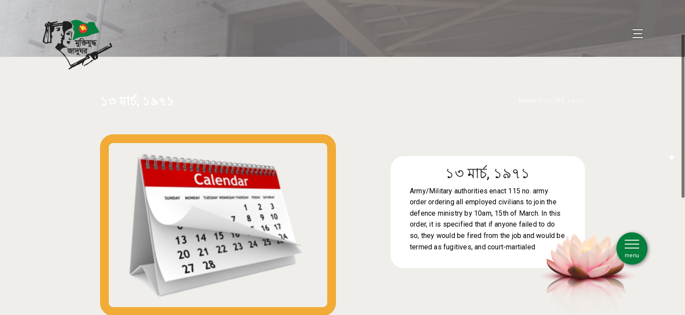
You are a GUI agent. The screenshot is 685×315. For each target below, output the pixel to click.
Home (528, 89)
